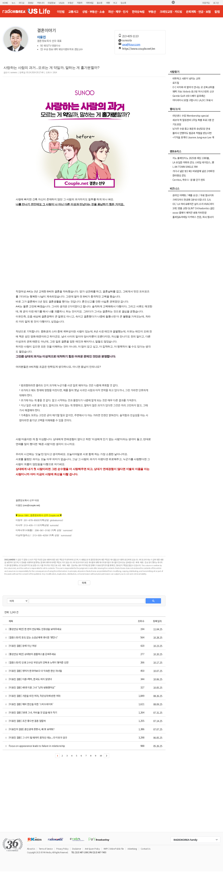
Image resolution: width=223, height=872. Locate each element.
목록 (84, 582)
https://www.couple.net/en (138, 48)
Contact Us (145, 848)
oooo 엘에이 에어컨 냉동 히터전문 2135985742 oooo (189, 214)
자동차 (79, 2)
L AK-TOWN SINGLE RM (185, 166)
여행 (108, 2)
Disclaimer (76, 848)
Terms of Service (45, 848)
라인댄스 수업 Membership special (190, 115)
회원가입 (206, 2)
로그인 (216, 2)
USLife (61, 2)
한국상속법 (138, 12)
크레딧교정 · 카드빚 (171, 12)
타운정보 (51, 2)
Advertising (132, 848)
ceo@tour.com (131, 44)
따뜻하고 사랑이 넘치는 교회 (186, 78)
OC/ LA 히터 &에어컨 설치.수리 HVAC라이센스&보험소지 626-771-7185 (193, 205)
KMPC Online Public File (114, 848)
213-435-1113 (130, 36)
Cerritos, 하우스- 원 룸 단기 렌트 (188, 179)
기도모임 (176, 124)
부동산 (70, 2)
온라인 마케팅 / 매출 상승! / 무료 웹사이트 (193, 195)
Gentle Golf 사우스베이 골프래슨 (188, 96)
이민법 (60, 12)
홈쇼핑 (99, 2)
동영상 (30, 2)
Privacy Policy (62, 848)
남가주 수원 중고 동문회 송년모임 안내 (191, 128)
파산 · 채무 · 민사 (118, 12)
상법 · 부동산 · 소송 (93, 12)
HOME (5, 2)
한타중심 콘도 (179, 175)
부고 (115, 2)
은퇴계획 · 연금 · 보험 (198, 12)
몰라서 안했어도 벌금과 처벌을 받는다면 (192, 133)
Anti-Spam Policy (92, 848)
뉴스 (13, 2)
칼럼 (217, 12)
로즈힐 (175, 82)
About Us (31, 848)
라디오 (21, 2)
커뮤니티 (40, 2)
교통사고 (73, 12)
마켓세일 (89, 2)
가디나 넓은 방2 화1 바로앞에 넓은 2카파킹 (193, 171)
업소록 (123, 2)
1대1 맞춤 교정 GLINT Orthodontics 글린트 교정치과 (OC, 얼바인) (193, 209)
